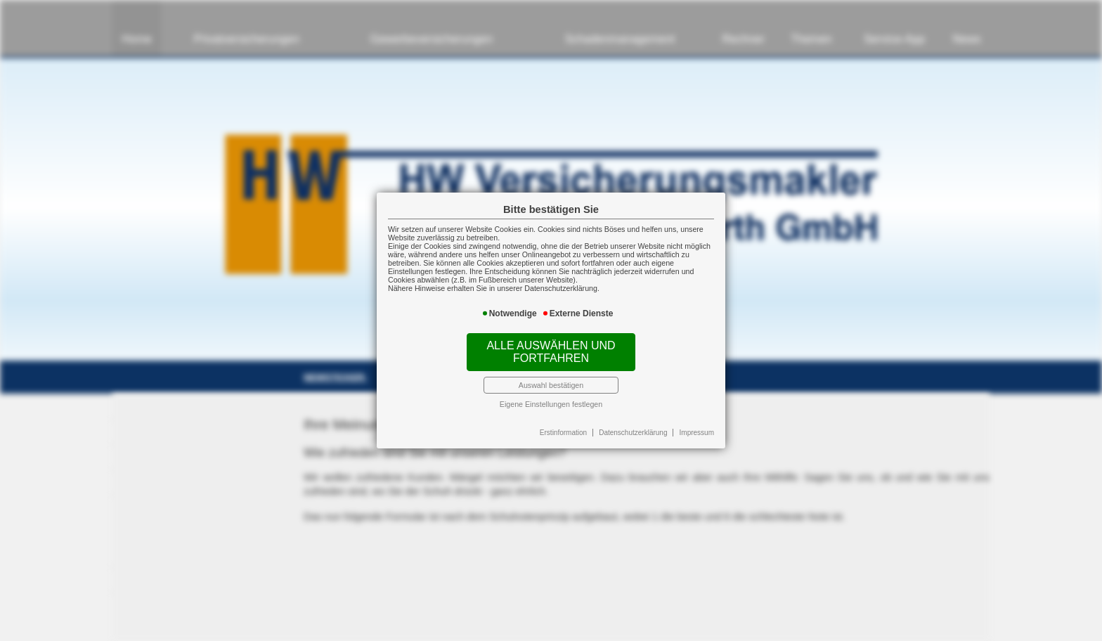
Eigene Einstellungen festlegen (551, 404)
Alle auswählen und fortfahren (550, 351)
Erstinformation (563, 432)
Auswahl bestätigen (551, 385)
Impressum (697, 432)
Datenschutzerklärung (633, 432)
